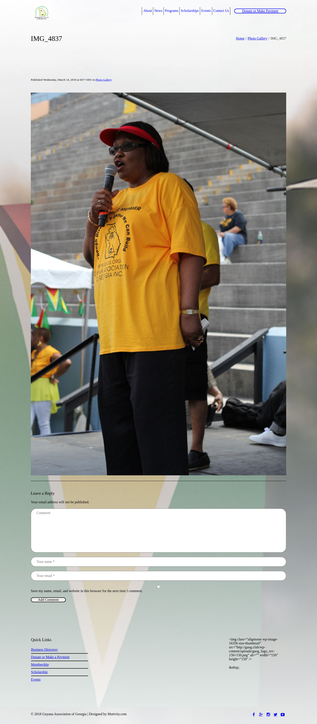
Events (36, 679)
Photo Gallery (257, 38)
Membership (40, 664)
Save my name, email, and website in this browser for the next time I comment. (87, 591)
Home (240, 38)
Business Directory (44, 649)
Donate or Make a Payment (50, 657)
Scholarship (39, 672)
